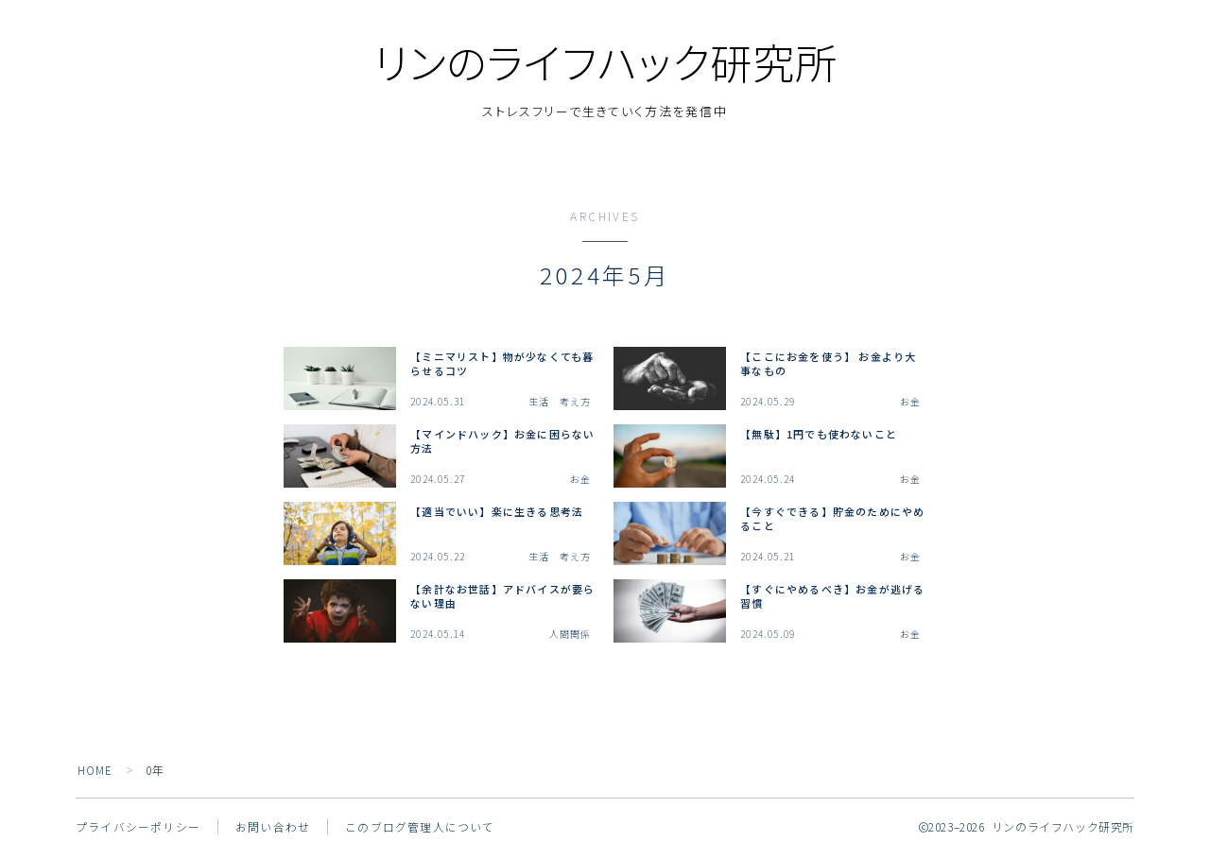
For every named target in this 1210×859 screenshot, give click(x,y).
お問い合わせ (272, 831)
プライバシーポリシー (138, 831)
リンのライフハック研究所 (605, 64)
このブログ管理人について (419, 831)
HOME (96, 774)
